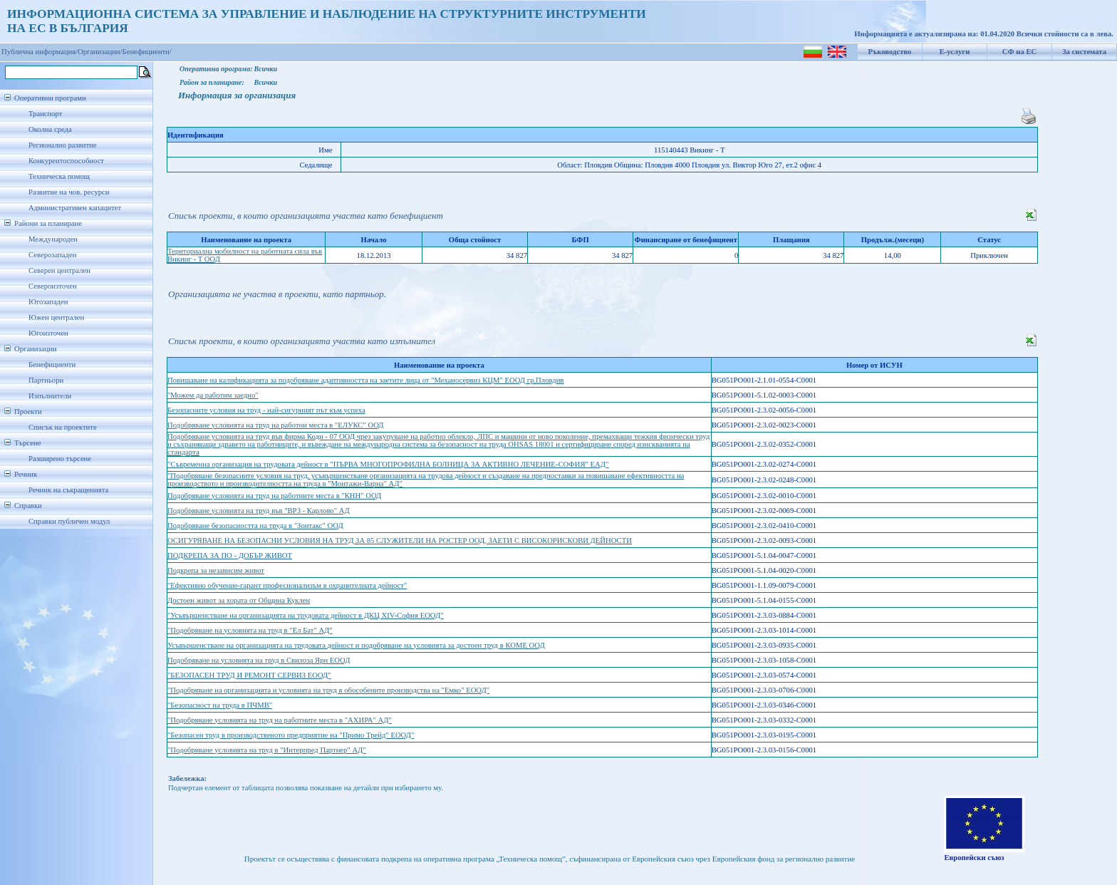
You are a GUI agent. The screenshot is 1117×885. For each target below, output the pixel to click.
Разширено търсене (59, 458)
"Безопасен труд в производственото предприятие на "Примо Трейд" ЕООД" (290, 735)
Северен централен (59, 270)
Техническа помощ (59, 176)
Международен (53, 239)
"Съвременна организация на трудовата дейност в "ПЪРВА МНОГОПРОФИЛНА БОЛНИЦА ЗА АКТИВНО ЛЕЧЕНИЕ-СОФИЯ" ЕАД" (387, 464)
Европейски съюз (974, 857)
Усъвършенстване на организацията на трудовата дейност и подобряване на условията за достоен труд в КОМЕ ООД (356, 645)
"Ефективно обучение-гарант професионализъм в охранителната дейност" (287, 585)
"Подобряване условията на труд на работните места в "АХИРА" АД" (279, 720)
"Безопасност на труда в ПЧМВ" (219, 705)
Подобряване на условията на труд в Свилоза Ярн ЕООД (258, 660)
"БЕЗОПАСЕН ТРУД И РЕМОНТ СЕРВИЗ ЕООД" (249, 675)
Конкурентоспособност (66, 161)
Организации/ (100, 52)
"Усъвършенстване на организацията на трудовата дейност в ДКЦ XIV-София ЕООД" (305, 615)
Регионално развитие (62, 145)
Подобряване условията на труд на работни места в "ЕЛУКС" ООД (275, 425)
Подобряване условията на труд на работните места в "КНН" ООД (274, 496)
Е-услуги (955, 52)
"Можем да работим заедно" (213, 395)
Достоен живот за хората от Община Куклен (238, 600)
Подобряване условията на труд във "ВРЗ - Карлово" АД (258, 510)
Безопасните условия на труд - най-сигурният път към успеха (266, 410)
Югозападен (48, 302)
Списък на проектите (62, 427)
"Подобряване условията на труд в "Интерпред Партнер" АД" (266, 750)
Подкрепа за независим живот (215, 570)
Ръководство (890, 52)
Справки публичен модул (69, 521)
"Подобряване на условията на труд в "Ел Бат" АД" (250, 630)
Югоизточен (48, 333)
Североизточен (52, 286)
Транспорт (45, 114)
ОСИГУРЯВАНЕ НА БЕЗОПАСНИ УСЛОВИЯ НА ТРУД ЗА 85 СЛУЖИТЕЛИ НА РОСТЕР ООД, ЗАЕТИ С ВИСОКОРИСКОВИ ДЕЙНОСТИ (399, 540)
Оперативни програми (50, 98)
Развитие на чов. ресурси (69, 192)
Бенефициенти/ (147, 52)
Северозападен (52, 255)
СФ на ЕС (1019, 52)
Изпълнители (49, 396)
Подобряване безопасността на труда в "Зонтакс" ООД (255, 525)
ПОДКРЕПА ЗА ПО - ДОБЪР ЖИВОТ (229, 555)
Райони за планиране (48, 223)
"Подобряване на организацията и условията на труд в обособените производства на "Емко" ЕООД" (328, 690)
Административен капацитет (74, 208)
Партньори (45, 380)
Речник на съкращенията (68, 490)
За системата (1084, 52)
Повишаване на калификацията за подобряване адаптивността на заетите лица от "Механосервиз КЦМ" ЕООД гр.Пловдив (365, 380)
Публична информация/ (39, 52)
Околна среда (50, 129)
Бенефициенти (52, 364)
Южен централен (56, 317)
